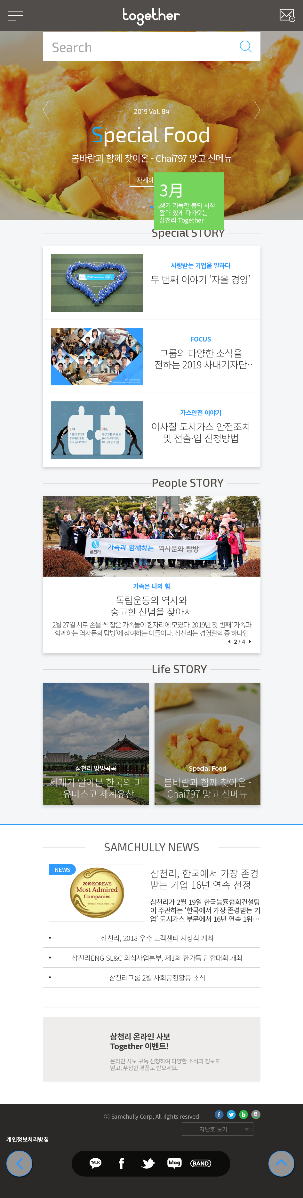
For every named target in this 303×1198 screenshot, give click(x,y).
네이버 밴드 (255, 1114)
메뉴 (15, 15)
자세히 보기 (151, 179)
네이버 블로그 (243, 1114)
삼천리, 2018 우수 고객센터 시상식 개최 (157, 938)
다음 (257, 110)
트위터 (231, 1114)
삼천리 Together (151, 17)
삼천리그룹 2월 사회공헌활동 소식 (157, 977)
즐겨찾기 (287, 15)
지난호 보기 (213, 1129)
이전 (46, 110)
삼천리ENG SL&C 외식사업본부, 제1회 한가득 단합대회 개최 (157, 957)
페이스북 (219, 1114)
